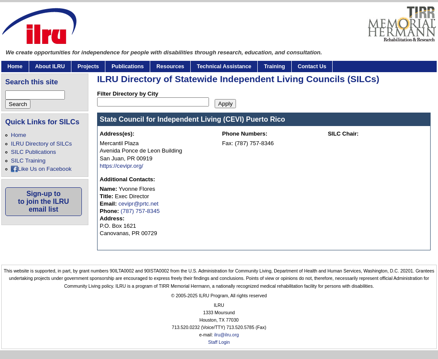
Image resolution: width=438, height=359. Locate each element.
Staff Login (219, 342)
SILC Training (28, 160)
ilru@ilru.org (226, 334)
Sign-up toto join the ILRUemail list (43, 201)
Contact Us (312, 66)
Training (274, 66)
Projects (88, 66)
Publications (127, 66)
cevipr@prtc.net (138, 203)
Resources (170, 66)
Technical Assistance (224, 66)
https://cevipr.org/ (121, 166)
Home (15, 66)
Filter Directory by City (127, 93)
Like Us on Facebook (44, 169)
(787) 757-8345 (140, 211)
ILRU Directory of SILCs (41, 143)
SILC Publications (33, 152)
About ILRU (50, 66)
